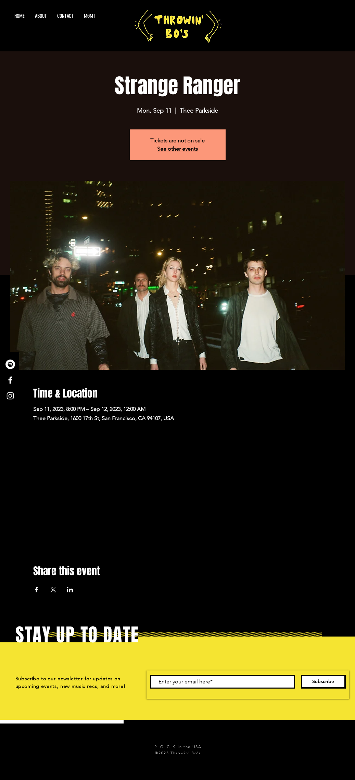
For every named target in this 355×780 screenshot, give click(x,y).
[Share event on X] (53, 589)
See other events (177, 149)
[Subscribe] (323, 682)
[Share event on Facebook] (36, 589)
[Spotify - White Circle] (10, 364)
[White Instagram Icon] (10, 396)
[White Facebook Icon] (10, 380)
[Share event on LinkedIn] (70, 589)
